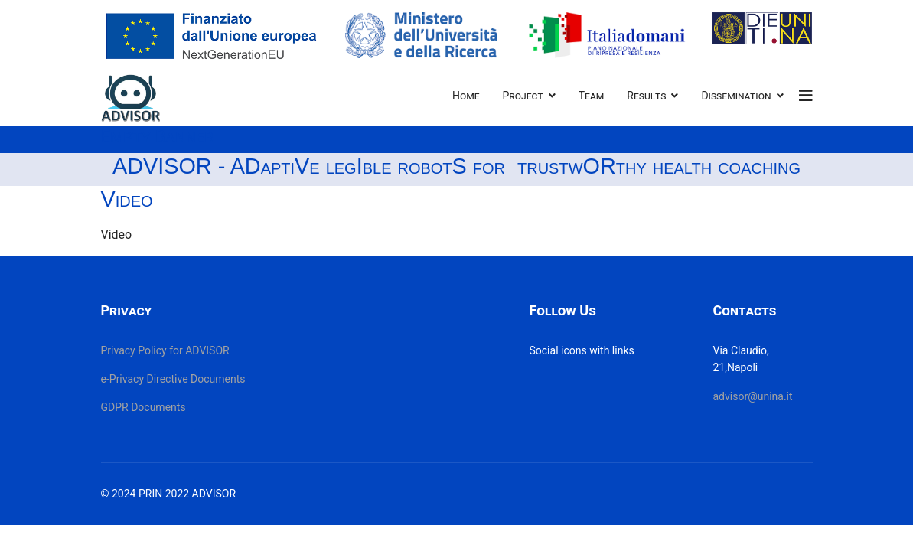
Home (466, 96)
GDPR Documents (143, 407)
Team (592, 96)
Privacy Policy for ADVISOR (165, 350)
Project (523, 96)
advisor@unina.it (752, 396)
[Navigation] (806, 96)
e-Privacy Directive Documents (173, 379)
